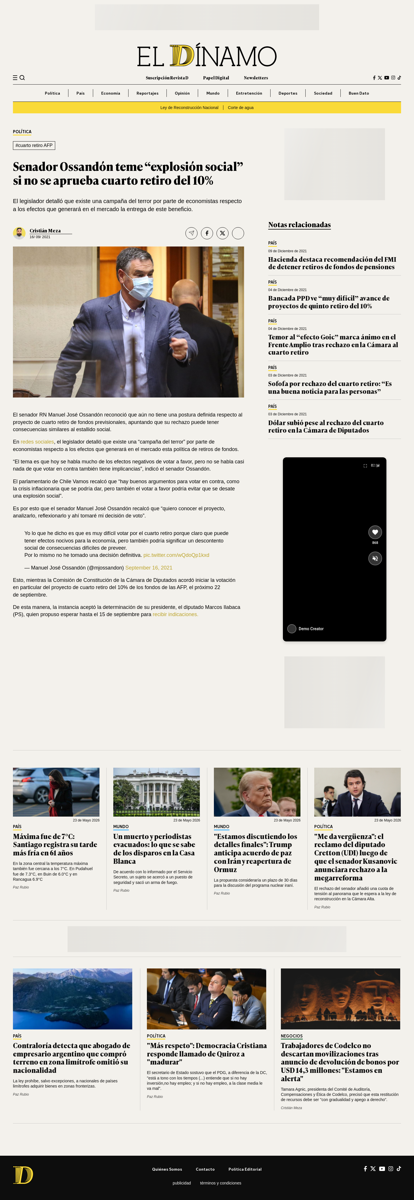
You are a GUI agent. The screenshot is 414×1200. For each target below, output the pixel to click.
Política (52, 93)
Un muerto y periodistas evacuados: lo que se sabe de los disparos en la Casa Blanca (154, 848)
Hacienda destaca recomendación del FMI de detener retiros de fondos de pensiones (332, 262)
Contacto (205, 1169)
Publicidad (182, 1183)
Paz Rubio (21, 887)
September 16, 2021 (148, 568)
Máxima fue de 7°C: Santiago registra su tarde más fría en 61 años (55, 844)
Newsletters (256, 77)
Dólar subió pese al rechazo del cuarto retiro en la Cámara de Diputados (326, 426)
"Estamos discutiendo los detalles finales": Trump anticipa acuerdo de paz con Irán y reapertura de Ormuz (255, 852)
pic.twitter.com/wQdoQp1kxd (176, 555)
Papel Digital (216, 77)
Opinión (182, 93)
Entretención (249, 93)
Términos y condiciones (220, 1183)
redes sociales (37, 442)
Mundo (213, 93)
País (80, 93)
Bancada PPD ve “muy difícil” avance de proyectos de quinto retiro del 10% (329, 301)
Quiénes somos (167, 1169)
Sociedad (323, 93)
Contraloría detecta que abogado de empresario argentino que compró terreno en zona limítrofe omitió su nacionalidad (71, 1057)
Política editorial (245, 1169)
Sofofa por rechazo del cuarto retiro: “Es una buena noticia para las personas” (330, 387)
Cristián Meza (45, 230)
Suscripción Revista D (167, 77)
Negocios (292, 1036)
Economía (110, 93)
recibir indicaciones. (175, 614)
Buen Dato (359, 93)
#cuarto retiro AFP (34, 145)
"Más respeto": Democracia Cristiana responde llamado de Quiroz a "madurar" (207, 1053)
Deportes (288, 93)
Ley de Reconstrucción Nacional (189, 107)
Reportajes (147, 93)
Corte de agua (241, 107)
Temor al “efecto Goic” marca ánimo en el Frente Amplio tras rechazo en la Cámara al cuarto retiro (333, 344)
